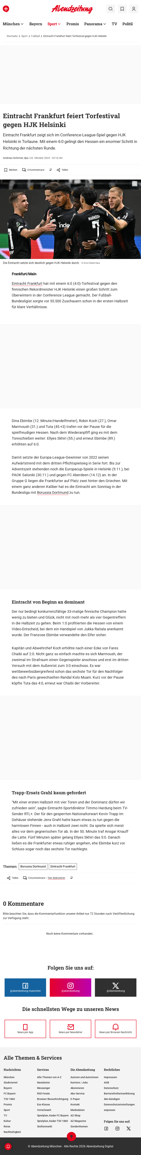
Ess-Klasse (43, 1104)
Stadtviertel (10, 1082)
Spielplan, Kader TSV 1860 (52, 1120)
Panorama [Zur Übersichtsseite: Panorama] (93, 23)
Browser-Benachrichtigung (52, 1099)
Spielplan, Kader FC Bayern (53, 1115)
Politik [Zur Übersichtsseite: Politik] (128, 23)
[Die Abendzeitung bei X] (115, 987)
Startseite (12, 36)
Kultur (7, 1120)
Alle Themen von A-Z (49, 1077)
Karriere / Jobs (79, 1082)
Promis (8, 1104)
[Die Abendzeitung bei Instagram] (70, 987)
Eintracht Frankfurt (27, 283)
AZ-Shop (75, 1115)
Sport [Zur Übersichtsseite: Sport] (52, 23)
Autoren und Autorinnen (84, 1077)
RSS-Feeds (43, 1093)
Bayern (8, 1088)
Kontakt (75, 1104)
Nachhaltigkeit (12, 1131)
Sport (24, 36)
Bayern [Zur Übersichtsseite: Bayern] (35, 23)
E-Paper (75, 1099)
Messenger (43, 1088)
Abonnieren (77, 1088)
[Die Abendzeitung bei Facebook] (25, 987)
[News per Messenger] (25, 1029)
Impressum (110, 1077)
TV (5, 1115)
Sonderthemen (79, 1126)
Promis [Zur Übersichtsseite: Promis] (72, 23)
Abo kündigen (112, 1099)
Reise (7, 1126)
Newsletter (43, 1082)
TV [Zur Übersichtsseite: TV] (114, 23)
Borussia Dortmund (52, 492)
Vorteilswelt (44, 1110)
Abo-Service (77, 1093)
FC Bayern (10, 1093)
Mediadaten (77, 1110)
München (9, 1077)
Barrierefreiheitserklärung (119, 1093)
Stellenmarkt (44, 1126)
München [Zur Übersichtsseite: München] (11, 23)
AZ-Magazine (78, 1120)
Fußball (35, 36)
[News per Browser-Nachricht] (115, 1029)
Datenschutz (111, 1088)
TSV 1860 (9, 1099)
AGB (106, 1082)
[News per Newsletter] (70, 1029)
